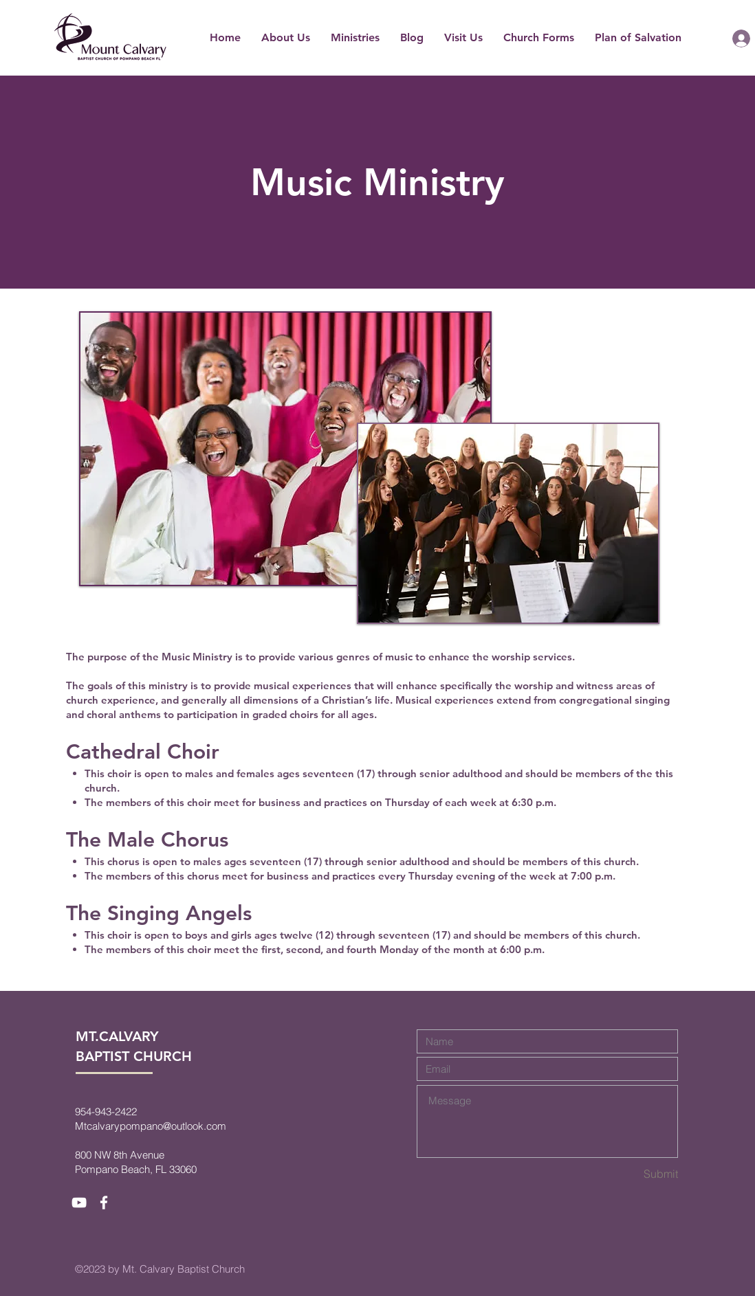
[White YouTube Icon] (79, 1202)
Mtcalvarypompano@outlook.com (150, 1125)
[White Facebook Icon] (104, 1202)
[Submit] (629, 1174)
